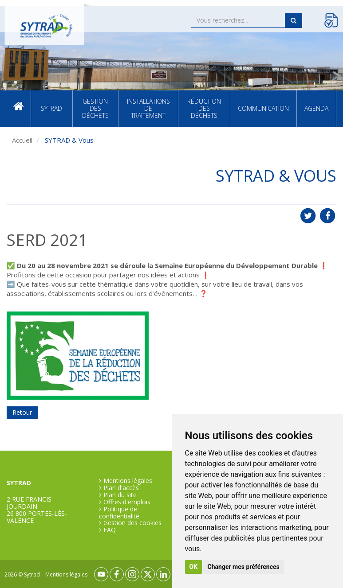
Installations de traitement (148, 108)
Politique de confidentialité (119, 512)
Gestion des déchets (95, 108)
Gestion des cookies (132, 522)
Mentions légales (127, 480)
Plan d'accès (121, 487)
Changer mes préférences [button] (244, 566)
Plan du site (120, 494)
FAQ (109, 529)
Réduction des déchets (204, 108)
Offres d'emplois (126, 502)
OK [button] (193, 566)
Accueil (19, 108)
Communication (263, 108)
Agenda (316, 108)
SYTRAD (51, 108)
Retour (22, 412)
